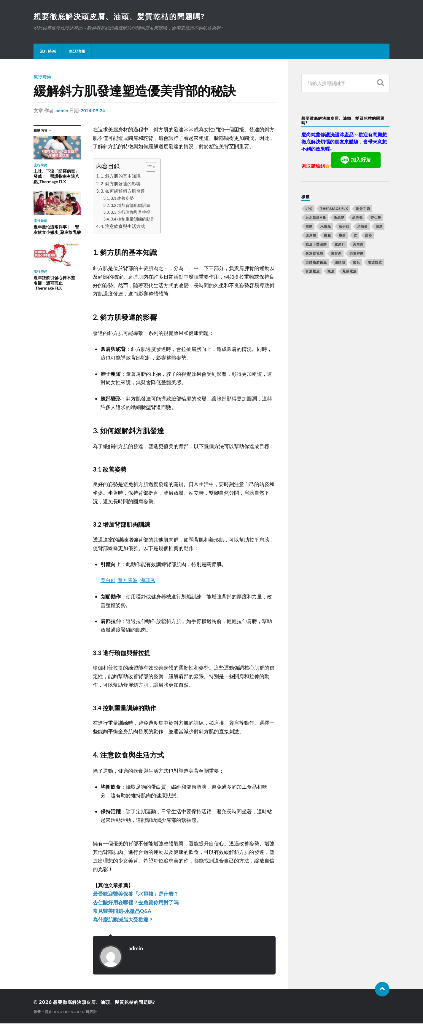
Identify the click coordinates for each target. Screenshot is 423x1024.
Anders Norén (69, 1012)
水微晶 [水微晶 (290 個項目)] (325, 227)
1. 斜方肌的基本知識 (121, 176)
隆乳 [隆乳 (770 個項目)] (356, 263)
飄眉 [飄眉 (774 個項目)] (331, 272)
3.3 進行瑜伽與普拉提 (130, 212)
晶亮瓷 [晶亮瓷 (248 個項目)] (357, 218)
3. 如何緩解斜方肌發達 (123, 191)
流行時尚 (48, 51)
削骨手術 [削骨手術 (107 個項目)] (363, 209)
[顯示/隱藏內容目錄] (148, 167)
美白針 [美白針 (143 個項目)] (358, 245)
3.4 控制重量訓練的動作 (133, 219)
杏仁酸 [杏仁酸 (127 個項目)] (375, 218)
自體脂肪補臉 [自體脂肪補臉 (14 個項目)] (316, 263)
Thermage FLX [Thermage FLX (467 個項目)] (334, 209)
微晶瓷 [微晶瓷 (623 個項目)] (339, 218)
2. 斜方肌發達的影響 (121, 184)
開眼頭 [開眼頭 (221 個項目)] (340, 263)
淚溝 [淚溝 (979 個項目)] (379, 227)
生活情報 (77, 51)
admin (61, 111)
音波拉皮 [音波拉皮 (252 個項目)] (313, 272)
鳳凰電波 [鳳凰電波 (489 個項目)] (349, 272)
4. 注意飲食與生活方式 (123, 226)
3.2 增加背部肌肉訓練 (130, 205)
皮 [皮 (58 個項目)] (355, 236)
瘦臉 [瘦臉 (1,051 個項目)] (327, 236)
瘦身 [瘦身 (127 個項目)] (342, 236)
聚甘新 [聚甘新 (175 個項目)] (336, 254)
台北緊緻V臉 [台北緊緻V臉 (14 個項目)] (316, 218)
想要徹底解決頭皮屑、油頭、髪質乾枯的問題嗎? (123, 16)
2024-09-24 (93, 111)
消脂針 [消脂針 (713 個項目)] (362, 227)
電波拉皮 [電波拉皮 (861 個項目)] (375, 263)
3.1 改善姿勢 (122, 198)
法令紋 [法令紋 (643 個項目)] (344, 227)
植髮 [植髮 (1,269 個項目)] (309, 227)
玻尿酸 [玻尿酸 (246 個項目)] (311, 236)
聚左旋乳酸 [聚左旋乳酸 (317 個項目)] (314, 254)
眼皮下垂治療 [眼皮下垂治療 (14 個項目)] (316, 245)
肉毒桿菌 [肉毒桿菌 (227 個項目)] (356, 254)
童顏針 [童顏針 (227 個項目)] (340, 245)
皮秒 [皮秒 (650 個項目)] (368, 236)
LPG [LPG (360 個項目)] (309, 209)
